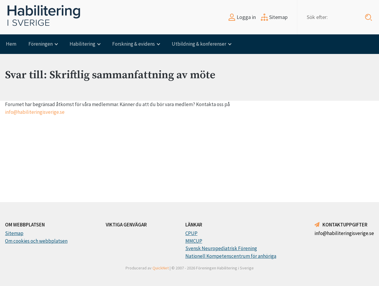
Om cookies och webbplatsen (36, 241)
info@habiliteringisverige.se (35, 112)
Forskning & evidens (133, 44)
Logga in (242, 17)
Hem (11, 44)
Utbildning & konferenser (199, 44)
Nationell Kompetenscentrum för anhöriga (230, 256)
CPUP (191, 233)
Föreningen (40, 44)
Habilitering (82, 44)
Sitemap (274, 17)
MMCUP (193, 241)
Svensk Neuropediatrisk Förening (221, 248)
